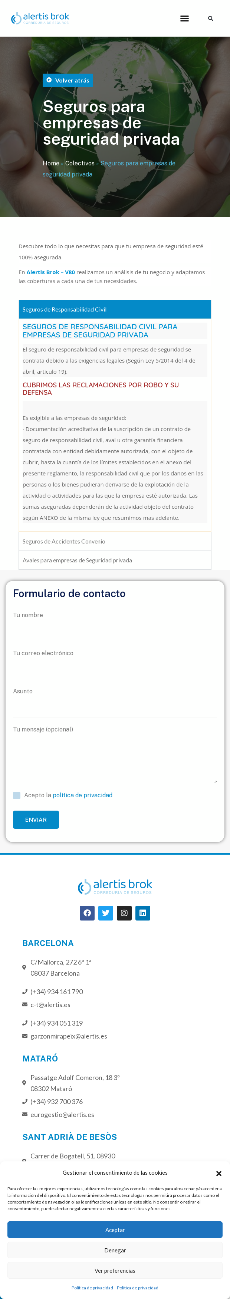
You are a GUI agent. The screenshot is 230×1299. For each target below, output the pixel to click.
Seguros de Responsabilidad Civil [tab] (64, 309)
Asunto (115, 702)
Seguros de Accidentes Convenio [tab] (64, 541)
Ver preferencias (115, 1270)
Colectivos (80, 163)
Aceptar (115, 1229)
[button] (219, 1172)
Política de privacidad (92, 1287)
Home (51, 163)
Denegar (115, 1250)
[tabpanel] (115, 425)
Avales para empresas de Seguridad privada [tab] (77, 559)
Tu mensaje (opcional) (115, 754)
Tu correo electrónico (115, 664)
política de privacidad (82, 795)
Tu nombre (115, 626)
